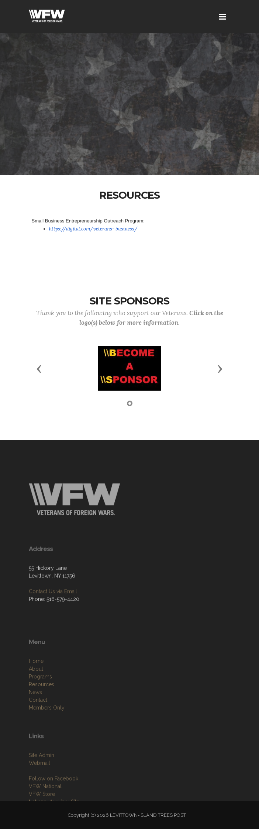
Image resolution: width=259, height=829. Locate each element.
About (36, 688)
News (35, 712)
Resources (41, 704)
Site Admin (41, 773)
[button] (39, 368)
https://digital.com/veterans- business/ (93, 229)
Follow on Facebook (53, 796)
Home (36, 681)
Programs (40, 696)
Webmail (39, 780)
